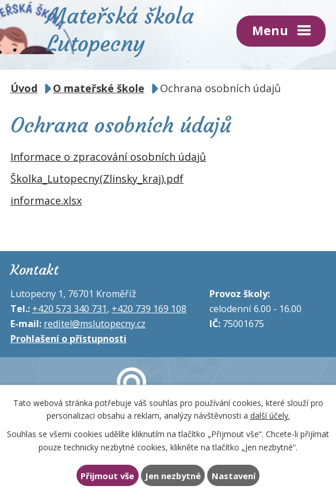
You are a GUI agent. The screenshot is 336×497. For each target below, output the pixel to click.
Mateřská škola (120, 28)
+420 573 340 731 (69, 308)
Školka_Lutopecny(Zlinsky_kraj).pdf (97, 178)
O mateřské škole (98, 88)
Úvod (23, 88)
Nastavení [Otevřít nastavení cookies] (233, 475)
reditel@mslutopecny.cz (95, 323)
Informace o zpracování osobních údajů (108, 157)
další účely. (270, 415)
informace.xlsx (46, 200)
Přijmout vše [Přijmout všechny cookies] (107, 475)
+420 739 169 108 (149, 308)
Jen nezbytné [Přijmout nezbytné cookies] (173, 475)
